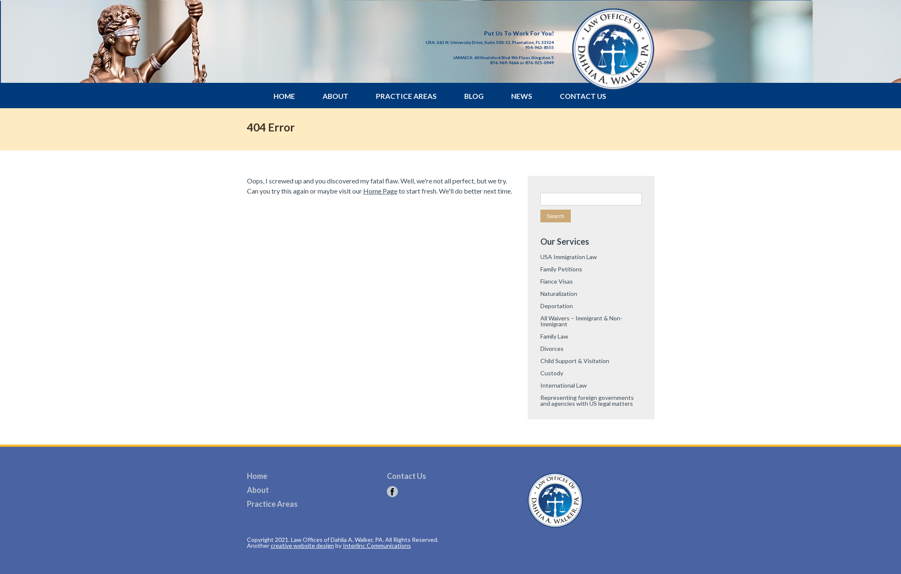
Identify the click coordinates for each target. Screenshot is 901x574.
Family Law (554, 336)
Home (284, 96)
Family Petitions (561, 269)
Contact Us (583, 96)
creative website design (302, 545)
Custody (551, 373)
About (335, 96)
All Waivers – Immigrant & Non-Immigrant (581, 321)
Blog (474, 96)
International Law (563, 385)
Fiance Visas (556, 281)
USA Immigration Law (568, 256)
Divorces (552, 348)
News (521, 96)
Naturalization (558, 293)
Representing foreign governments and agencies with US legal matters (587, 400)
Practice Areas (406, 96)
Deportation (556, 305)
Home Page (380, 191)
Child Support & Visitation (574, 360)
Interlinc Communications (377, 545)
